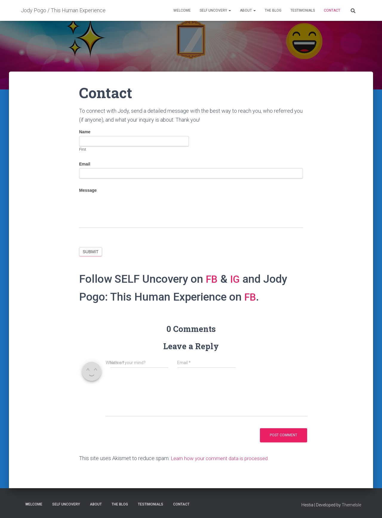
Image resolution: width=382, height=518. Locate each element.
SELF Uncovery (215, 10)
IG (237, 279)
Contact (332, 10)
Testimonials (302, 10)
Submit (90, 251)
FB (212, 279)
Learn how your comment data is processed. (222, 458)
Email (84, 164)
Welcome (182, 10)
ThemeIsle (351, 504)
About (248, 10)
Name (84, 131)
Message (88, 190)
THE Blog (273, 10)
